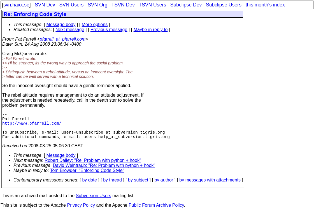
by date (89, 186)
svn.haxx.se (16, 5)
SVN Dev (45, 5)
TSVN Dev (123, 5)
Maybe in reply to (151, 29)
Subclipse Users (223, 5)
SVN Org (97, 5)
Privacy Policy (81, 211)
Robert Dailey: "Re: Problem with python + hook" (93, 167)
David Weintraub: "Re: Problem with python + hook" (104, 172)
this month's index (265, 5)
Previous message (108, 29)
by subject (138, 186)
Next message (69, 29)
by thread (112, 186)
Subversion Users (93, 202)
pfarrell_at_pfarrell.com (63, 39)
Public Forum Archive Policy (156, 211)
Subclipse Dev (186, 5)
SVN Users (71, 5)
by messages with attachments (210, 186)
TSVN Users (152, 5)
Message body (60, 24)
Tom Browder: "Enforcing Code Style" (87, 177)
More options (95, 24)
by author (163, 186)
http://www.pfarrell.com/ (31, 126)
